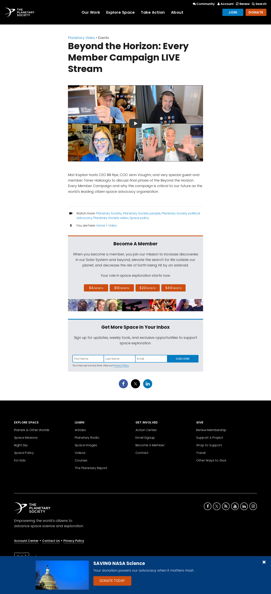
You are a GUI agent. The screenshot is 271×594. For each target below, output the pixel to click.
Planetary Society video (110, 218)
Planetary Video (81, 37)
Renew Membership (211, 430)
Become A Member (150, 445)
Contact (142, 453)
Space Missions (26, 437)
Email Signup (145, 437)
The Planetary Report (91, 468)
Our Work (91, 12)
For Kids (20, 460)
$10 (121, 287)
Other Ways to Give (211, 460)
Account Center (26, 541)
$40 (173, 287)
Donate (256, 12)
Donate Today (112, 580)
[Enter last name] (120, 359)
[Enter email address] (151, 359)
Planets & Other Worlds (32, 430)
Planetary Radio (87, 437)
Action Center (146, 430)
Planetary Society (109, 213)
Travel (201, 453)
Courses (81, 460)
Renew (242, 4)
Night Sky (21, 445)
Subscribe (183, 359)
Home (100, 225)
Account (225, 4)
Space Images (86, 445)
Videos (80, 453)
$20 (147, 287)
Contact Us (51, 541)
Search (258, 4)
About (177, 12)
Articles (80, 430)
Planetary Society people (141, 213)
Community (203, 4)
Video (112, 225)
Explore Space (120, 12)
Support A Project (209, 437)
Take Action (153, 12)
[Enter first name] (88, 359)
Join (232, 12)
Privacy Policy (121, 365)
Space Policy (24, 453)
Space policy (139, 218)
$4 (96, 287)
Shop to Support (209, 445)
